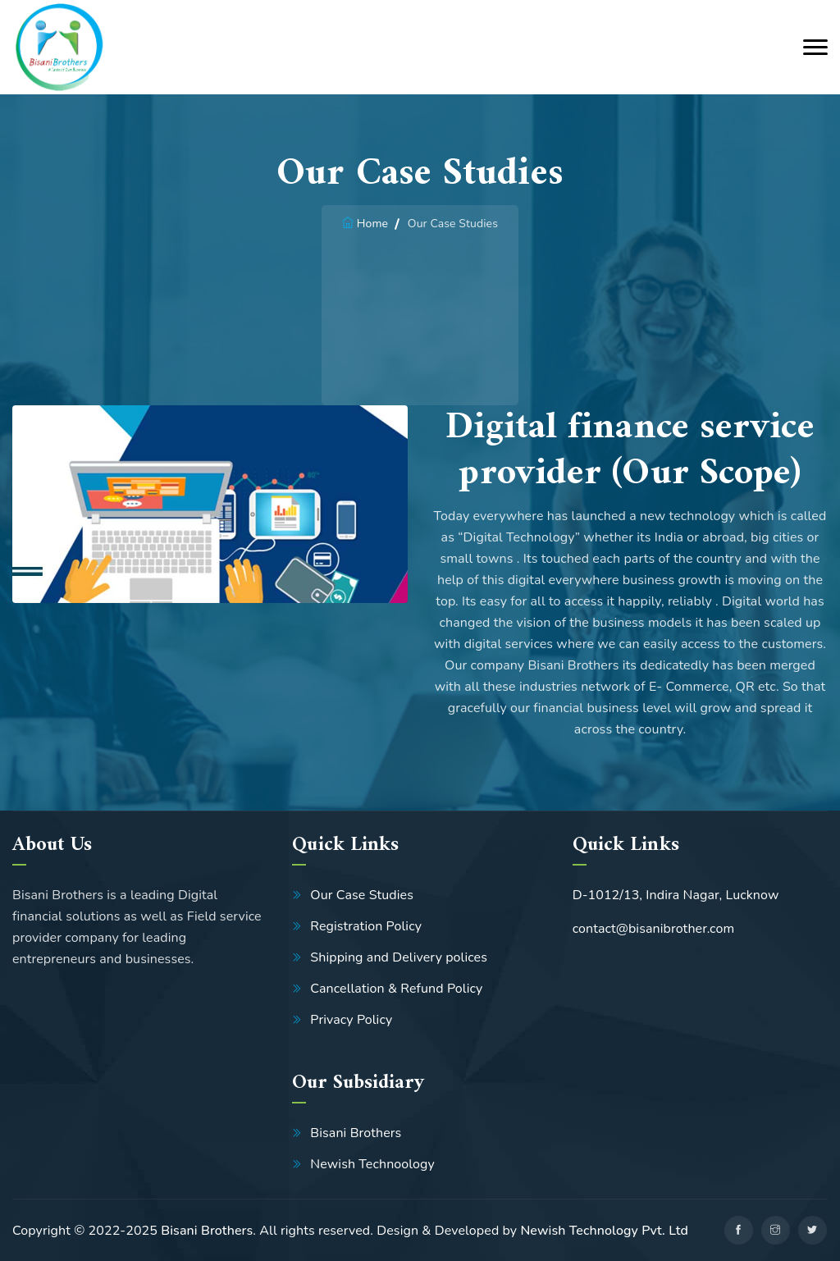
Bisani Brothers (355, 1133)
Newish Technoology (372, 1164)
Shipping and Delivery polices (398, 957)
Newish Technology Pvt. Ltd (604, 1231)
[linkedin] (775, 1230)
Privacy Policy (351, 1020)
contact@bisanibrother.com (654, 929)
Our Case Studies (361, 895)
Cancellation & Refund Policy (396, 989)
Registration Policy (366, 926)
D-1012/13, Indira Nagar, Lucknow (676, 895)
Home (372, 223)
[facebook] (738, 1230)
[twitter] (812, 1230)
